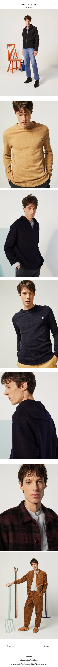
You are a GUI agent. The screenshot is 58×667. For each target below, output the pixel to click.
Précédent (10, 646)
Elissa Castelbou (29, 5)
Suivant (46, 646)
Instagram (29, 656)
